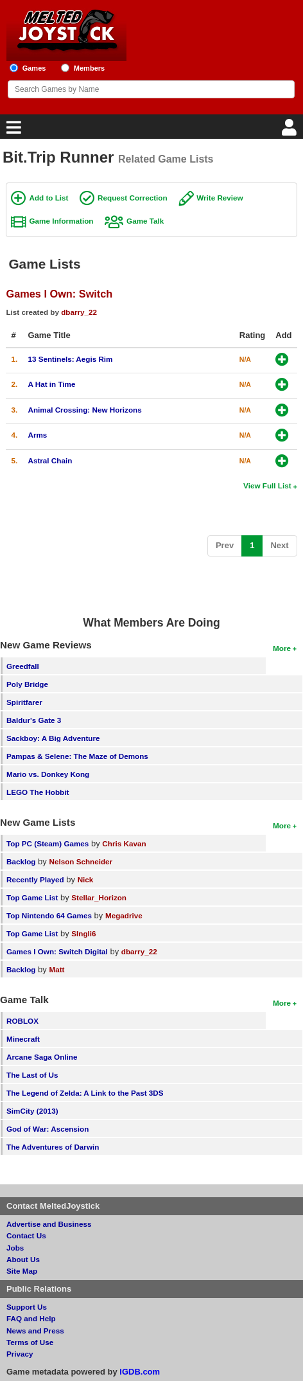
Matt (56, 969)
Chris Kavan (124, 843)
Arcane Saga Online (41, 1057)
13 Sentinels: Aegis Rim (70, 359)
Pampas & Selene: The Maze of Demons (77, 756)
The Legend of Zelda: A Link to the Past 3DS (85, 1093)
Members (89, 68)
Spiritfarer (24, 702)
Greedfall (22, 666)
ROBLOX (22, 1021)
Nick (86, 879)
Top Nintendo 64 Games (49, 915)
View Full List (267, 485)
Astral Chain (50, 460)
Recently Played (35, 879)
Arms (37, 435)
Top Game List (32, 897)
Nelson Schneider (80, 861)
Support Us (26, 1307)
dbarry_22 (79, 312)
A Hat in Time (51, 384)
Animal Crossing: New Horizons (84, 409)
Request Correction (132, 197)
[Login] (291, 131)
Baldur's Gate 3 (33, 720)
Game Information (61, 221)
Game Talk (145, 221)
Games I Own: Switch (59, 293)
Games (34, 68)
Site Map (21, 1271)
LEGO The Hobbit (37, 792)
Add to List (48, 197)
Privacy (19, 1354)
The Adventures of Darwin (52, 1147)
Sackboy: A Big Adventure (53, 738)
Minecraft (23, 1039)
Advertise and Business (49, 1224)
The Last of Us (32, 1075)
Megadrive (124, 915)
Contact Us (26, 1235)
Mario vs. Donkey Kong (47, 774)
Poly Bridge (27, 684)
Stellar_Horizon (98, 897)
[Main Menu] (12, 131)
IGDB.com (139, 1372)
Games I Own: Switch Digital (57, 951)
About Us (23, 1259)
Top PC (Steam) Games (47, 843)
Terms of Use (29, 1342)
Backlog (20, 861)
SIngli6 (83, 933)
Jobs (15, 1247)
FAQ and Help (31, 1318)
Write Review (219, 197)
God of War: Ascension (47, 1129)
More (282, 648)
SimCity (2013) (32, 1111)
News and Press (35, 1330)
